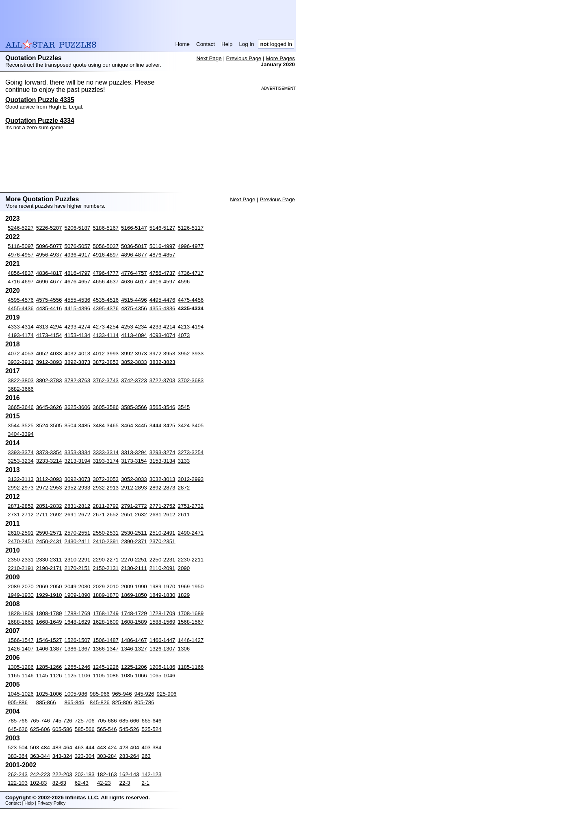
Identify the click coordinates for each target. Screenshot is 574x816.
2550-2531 (106, 533)
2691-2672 (78, 514)
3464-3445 (134, 425)
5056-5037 (106, 246)
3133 (184, 461)
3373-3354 (49, 452)
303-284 (107, 756)
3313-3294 (134, 452)
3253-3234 (21, 461)
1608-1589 (134, 622)
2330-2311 (49, 560)
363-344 (40, 756)
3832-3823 (162, 362)
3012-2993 (191, 479)
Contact (205, 44)
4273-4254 (106, 327)
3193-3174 (106, 461)
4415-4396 (78, 308)
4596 (184, 282)
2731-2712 (21, 514)
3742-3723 (134, 380)
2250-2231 (162, 560)
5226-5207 (49, 228)
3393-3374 (21, 452)
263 (146, 756)
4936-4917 (78, 255)
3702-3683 (191, 380)
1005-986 (76, 694)
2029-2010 (106, 586)
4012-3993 (106, 353)
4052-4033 (49, 353)
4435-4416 (49, 308)
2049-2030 (78, 586)
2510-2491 (162, 533)
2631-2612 (162, 514)
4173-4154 (49, 335)
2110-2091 (162, 568)
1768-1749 (106, 613)
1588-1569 (162, 622)
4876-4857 (162, 255)
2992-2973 (21, 488)
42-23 (104, 783)
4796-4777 (106, 273)
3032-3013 (162, 479)
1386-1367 (78, 649)
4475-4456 (191, 300)
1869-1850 (134, 595)
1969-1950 (191, 586)
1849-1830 (162, 595)
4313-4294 (49, 327)
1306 (184, 649)
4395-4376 (106, 308)
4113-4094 (134, 335)
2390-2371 (134, 541)
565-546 (107, 729)
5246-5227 (21, 228)
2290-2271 (106, 560)
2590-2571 (49, 533)
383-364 (18, 756)
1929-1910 (49, 595)
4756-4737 (162, 273)
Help (226, 44)
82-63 (59, 783)
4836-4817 (49, 273)
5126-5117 (191, 228)
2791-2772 (134, 506)
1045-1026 (21, 694)
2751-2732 (191, 506)
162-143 (129, 774)
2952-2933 (78, 488)
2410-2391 (106, 541)
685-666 (129, 721)
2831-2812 (78, 506)
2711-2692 (49, 514)
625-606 (40, 729)
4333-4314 (21, 327)
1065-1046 (162, 675)
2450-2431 (49, 541)
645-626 (18, 729)
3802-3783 (49, 380)
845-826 (100, 702)
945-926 (144, 694)
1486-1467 (134, 640)
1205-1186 (162, 667)
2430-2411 (78, 541)
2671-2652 (106, 514)
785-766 (18, 721)
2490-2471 (191, 533)
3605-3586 (106, 407)
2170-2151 (78, 568)
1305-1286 (21, 667)
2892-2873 (162, 488)
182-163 (107, 774)
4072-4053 (21, 353)
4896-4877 (134, 255)
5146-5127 (162, 228)
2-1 (145, 783)
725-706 (85, 721)
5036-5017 (134, 246)
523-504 (18, 747)
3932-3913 (21, 362)
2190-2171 (49, 568)
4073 (184, 335)
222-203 (62, 774)
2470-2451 (21, 541)
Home (182, 44)
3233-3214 (49, 461)
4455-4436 (21, 308)
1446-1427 (191, 640)
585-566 (85, 729)
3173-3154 (134, 461)
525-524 (152, 729)
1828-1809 (21, 613)
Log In (246, 44)
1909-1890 (78, 595)
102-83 (38, 783)
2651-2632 (134, 514)
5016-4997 (162, 246)
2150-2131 (106, 568)
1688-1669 (21, 622)
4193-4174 (21, 335)
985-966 (100, 694)
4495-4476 (162, 300)
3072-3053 (106, 479)
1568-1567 (191, 622)
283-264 (129, 756)
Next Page (208, 58)
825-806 (122, 702)
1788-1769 (78, 613)
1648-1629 (78, 622)
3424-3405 (191, 425)
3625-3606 (78, 407)
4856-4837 (21, 273)
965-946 (122, 694)
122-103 (18, 783)
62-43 (82, 783)
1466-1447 (162, 640)
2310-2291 (78, 560)
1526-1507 (78, 640)
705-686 (107, 721)
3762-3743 (106, 380)
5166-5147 (134, 228)
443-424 (107, 747)
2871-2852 (21, 506)
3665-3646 (21, 407)
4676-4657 (78, 282)
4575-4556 (49, 300)
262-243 (18, 774)
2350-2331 (21, 560)
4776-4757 (134, 273)
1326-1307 (162, 649)
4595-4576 (21, 300)
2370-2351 (162, 541)
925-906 (167, 694)
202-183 (85, 774)
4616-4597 (162, 282)
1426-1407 (21, 649)
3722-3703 (162, 380)
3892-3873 (78, 362)
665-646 (152, 721)
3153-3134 (162, 461)
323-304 (85, 756)
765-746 (40, 721)
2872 (184, 488)
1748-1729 (134, 613)
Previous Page (244, 58)
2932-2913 (106, 488)
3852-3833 (134, 362)
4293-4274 (78, 327)
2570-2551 (78, 533)
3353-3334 (78, 452)
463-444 (85, 747)
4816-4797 (78, 273)
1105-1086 (106, 675)
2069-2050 (49, 586)
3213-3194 (78, 461)
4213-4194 (191, 327)
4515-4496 (134, 300)
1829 (184, 595)
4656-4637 (106, 282)
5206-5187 (78, 228)
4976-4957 (21, 255)
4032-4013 (78, 353)
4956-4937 (49, 255)
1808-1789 (49, 613)
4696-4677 (49, 282)
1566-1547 (21, 640)
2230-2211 (191, 560)
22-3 (124, 783)
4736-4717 (191, 273)
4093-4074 (162, 335)
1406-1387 (49, 649)
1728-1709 (162, 613)
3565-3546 (162, 407)
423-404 (129, 747)
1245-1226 (106, 667)
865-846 (74, 702)
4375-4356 (134, 308)
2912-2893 (134, 488)
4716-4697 (21, 282)
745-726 (62, 721)
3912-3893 (49, 362)
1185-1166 (191, 667)
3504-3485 (78, 425)
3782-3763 (78, 380)
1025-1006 (49, 694)
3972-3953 (162, 353)
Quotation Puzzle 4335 (39, 99)
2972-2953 (49, 488)
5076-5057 (78, 246)
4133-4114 (106, 335)
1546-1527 (49, 640)
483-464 (62, 747)
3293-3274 (162, 452)
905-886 (18, 702)
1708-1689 (191, 613)
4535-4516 (106, 300)
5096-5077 (49, 246)
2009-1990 (134, 586)
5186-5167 (106, 228)
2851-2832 (49, 506)
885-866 (46, 702)
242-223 (40, 774)
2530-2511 (134, 533)
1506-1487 (106, 640)
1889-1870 (106, 595)
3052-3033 (134, 479)
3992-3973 (134, 353)
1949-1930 (21, 595)
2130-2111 (134, 568)
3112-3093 (49, 479)
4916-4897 (106, 255)
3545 (184, 407)
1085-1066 (134, 675)
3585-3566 (134, 407)
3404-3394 (21, 434)
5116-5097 (21, 246)
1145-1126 (49, 675)
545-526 (129, 729)
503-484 (40, 747)
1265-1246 (78, 667)
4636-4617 (134, 282)
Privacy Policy (51, 803)
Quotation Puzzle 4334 (39, 120)
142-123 (152, 774)
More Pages (280, 58)
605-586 (62, 729)
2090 (184, 568)
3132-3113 (21, 479)
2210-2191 (21, 568)
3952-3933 (191, 353)
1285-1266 (49, 667)
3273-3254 (191, 452)
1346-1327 (134, 649)
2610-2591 (21, 533)
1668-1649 (49, 622)
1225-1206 (134, 667)
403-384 (152, 747)
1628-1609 (106, 622)
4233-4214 (162, 327)
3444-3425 (162, 425)
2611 (184, 514)
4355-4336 (162, 308)
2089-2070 (21, 586)
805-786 (144, 702)
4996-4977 (191, 246)
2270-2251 (134, 560)
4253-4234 (134, 327)
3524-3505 (49, 425)
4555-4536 (78, 300)
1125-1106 (78, 675)
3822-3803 (21, 380)
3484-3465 (106, 425)
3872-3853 (106, 362)
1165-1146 (21, 675)
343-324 (62, 756)
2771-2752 (162, 506)
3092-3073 (78, 479)
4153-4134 (78, 335)
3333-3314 (106, 452)
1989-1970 (162, 586)
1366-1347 (106, 649)
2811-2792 (106, 506)
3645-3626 (49, 407)
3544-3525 (21, 425)
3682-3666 (21, 389)
